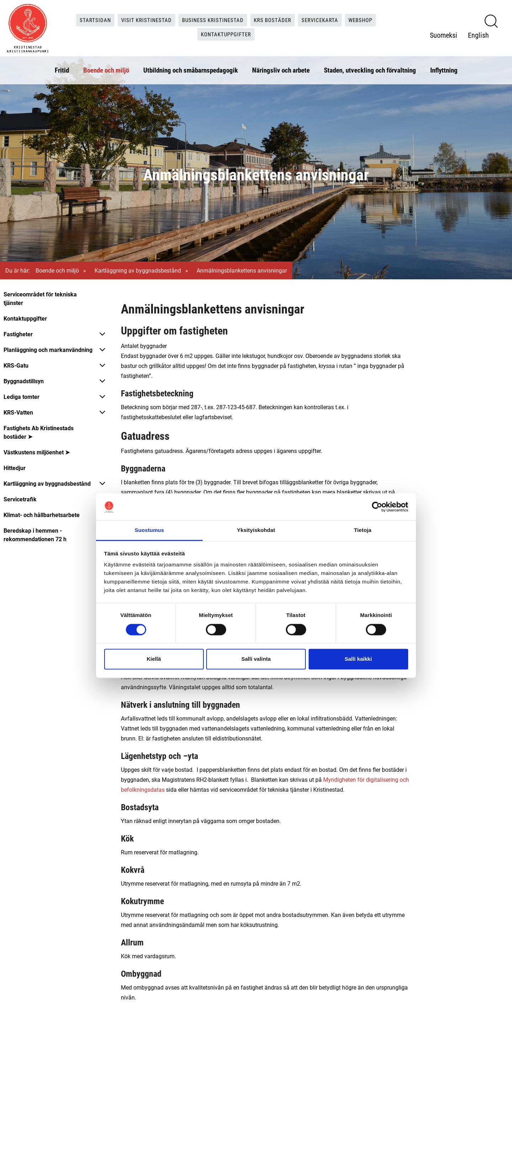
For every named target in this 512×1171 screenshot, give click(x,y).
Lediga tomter (21, 396)
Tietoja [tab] (363, 530)
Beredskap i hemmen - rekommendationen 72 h (35, 535)
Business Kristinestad (211, 19)
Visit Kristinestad (142, 19)
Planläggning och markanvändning (48, 349)
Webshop (366, 19)
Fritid (62, 68)
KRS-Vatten (18, 412)
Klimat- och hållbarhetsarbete (42, 514)
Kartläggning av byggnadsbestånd (138, 270)
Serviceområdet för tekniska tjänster (40, 298)
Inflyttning (444, 68)
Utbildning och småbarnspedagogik (190, 68)
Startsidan (90, 19)
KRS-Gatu (16, 365)
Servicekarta (323, 19)
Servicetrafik (20, 499)
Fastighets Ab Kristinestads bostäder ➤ (39, 432)
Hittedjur (15, 467)
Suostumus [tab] (149, 530)
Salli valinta (256, 659)
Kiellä (153, 659)
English (478, 33)
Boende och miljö (106, 68)
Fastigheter (18, 334)
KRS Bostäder (274, 19)
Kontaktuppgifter (227, 33)
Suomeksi (443, 33)
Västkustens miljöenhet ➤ (37, 452)
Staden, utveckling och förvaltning (370, 68)
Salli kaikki (358, 659)
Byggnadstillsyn (24, 381)
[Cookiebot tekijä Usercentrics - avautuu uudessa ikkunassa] (377, 506)
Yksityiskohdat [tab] (256, 530)
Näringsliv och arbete (281, 68)
